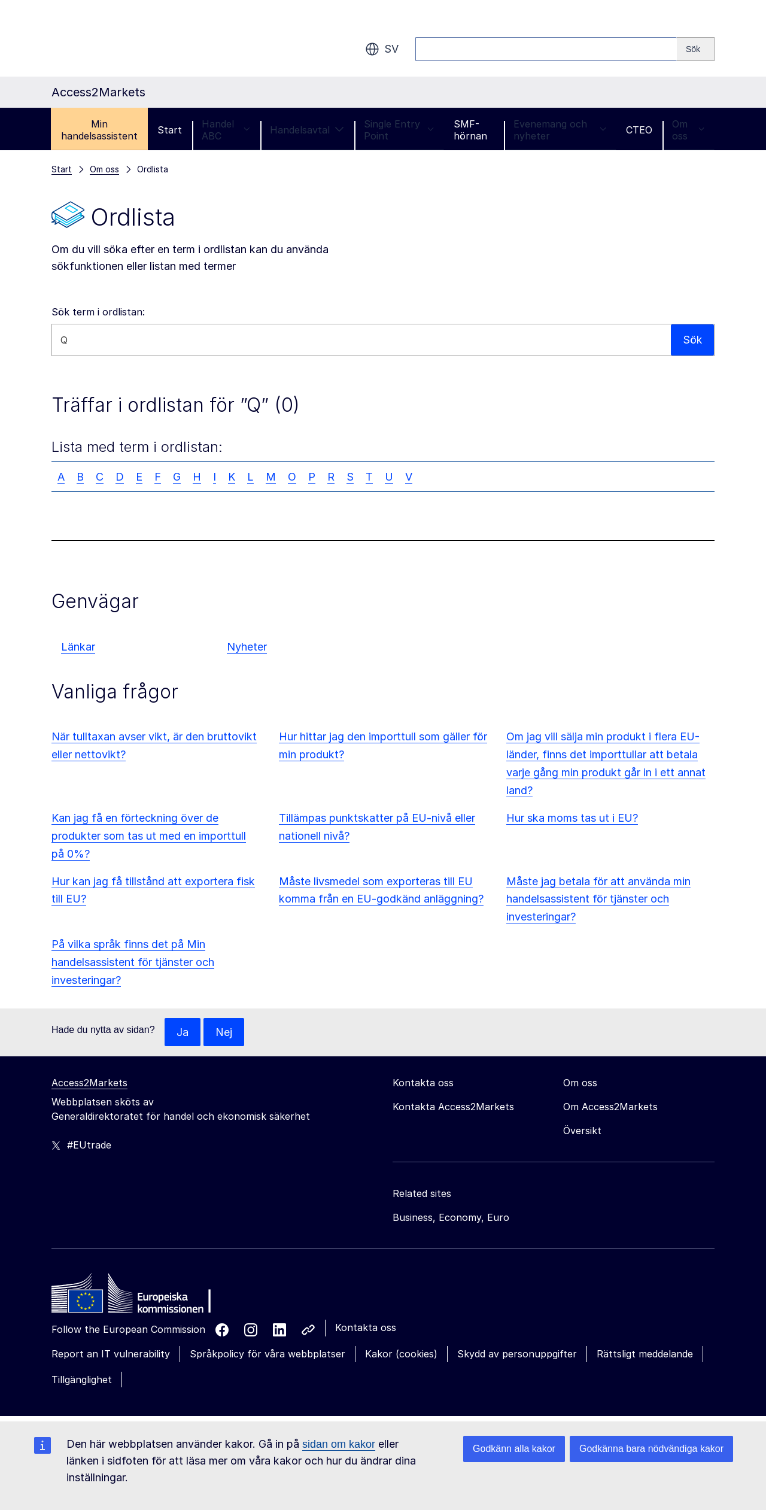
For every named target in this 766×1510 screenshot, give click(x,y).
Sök (692, 339)
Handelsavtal (307, 130)
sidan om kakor (338, 1444)
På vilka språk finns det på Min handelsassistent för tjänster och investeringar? (132, 962)
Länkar (78, 646)
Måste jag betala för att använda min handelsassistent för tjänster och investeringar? (598, 899)
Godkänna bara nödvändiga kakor (651, 1449)
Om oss (688, 130)
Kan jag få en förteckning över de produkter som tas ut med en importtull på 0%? (148, 836)
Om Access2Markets (610, 1107)
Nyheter (247, 646)
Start (169, 130)
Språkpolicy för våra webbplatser (267, 1354)
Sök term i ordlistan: (98, 312)
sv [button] (382, 49)
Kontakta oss (365, 1328)
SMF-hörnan (470, 130)
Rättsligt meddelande (645, 1354)
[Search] (696, 49)
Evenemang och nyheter (559, 130)
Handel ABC (226, 130)
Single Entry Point (399, 130)
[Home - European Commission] (138, 1297)
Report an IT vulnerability (110, 1354)
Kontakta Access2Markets (453, 1107)
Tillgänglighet (81, 1380)
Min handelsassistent (99, 130)
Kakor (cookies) (401, 1354)
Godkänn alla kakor (514, 1449)
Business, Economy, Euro (451, 1218)
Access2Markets (89, 1083)
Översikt (582, 1131)
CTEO (639, 130)
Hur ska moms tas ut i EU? (572, 818)
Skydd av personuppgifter (517, 1354)
